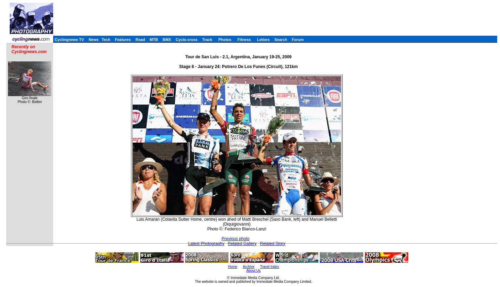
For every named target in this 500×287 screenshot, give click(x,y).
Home (232, 267)
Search (280, 39)
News (94, 39)
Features (123, 39)
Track (207, 39)
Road (140, 39)
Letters (263, 39)
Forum (297, 39)
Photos (224, 39)
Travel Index (269, 267)
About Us (253, 270)
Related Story (272, 243)
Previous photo (235, 238)
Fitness (244, 39)
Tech (106, 39)
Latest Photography (206, 243)
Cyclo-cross (187, 39)
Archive (248, 267)
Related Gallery (242, 243)
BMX (166, 39)
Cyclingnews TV (69, 39)
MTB (154, 39)
